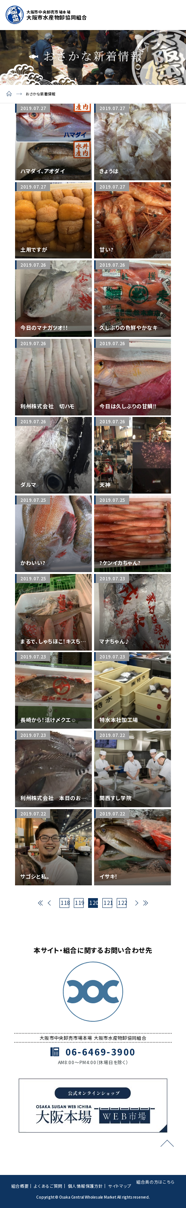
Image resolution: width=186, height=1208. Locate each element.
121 (108, 902)
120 (93, 902)
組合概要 (20, 1186)
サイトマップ (119, 1186)
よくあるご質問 (48, 1186)
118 (65, 902)
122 (122, 902)
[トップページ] (46, 15)
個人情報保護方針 (85, 1186)
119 (79, 902)
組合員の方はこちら (155, 1182)
